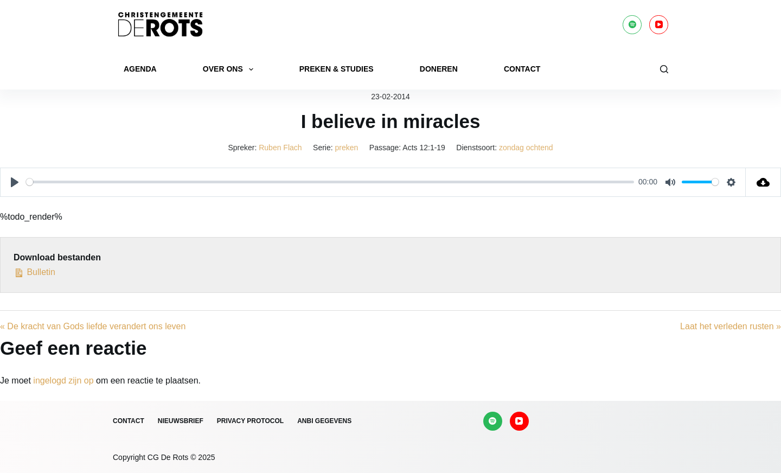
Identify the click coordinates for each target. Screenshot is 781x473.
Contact (522, 69)
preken (347, 147)
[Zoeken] (664, 69)
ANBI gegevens (324, 421)
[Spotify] (632, 24)
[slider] (330, 182)
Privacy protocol (250, 421)
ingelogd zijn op (63, 380)
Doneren (439, 69)
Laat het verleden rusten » (730, 326)
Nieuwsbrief (180, 421)
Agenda (140, 69)
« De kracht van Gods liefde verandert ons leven (92, 326)
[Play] (14, 182)
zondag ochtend (526, 147)
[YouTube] (658, 24)
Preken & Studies (336, 69)
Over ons (230, 69)
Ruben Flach (280, 147)
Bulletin (34, 271)
